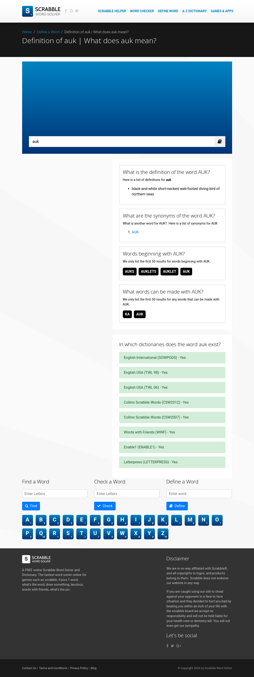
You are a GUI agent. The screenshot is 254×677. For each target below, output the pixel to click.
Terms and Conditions (53, 668)
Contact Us (29, 668)
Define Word (168, 11)
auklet (169, 271)
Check (104, 506)
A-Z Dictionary (194, 11)
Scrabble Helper (112, 11)
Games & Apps (222, 11)
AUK (135, 232)
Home (27, 32)
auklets (148, 271)
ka (127, 314)
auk (186, 271)
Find (31, 506)
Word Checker (142, 11)
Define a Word (48, 32)
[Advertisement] (127, 102)
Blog (94, 668)
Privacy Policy (79, 668)
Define (177, 506)
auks (129, 271)
